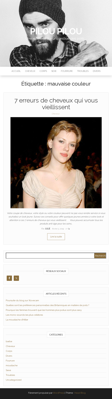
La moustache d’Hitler (17, 319)
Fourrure (67, 71)
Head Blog (80, 393)
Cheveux (30, 71)
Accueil (16, 71)
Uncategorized (13, 380)
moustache (12, 365)
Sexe (54, 71)
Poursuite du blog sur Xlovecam (22, 300)
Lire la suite (56, 236)
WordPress (58, 393)
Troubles (83, 71)
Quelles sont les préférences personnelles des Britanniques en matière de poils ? (47, 305)
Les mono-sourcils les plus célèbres (24, 315)
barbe (9, 341)
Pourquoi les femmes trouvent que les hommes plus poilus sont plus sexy (44, 310)
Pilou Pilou (56, 31)
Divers (96, 71)
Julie (48, 228)
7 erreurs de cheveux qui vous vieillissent (56, 104)
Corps (43, 71)
